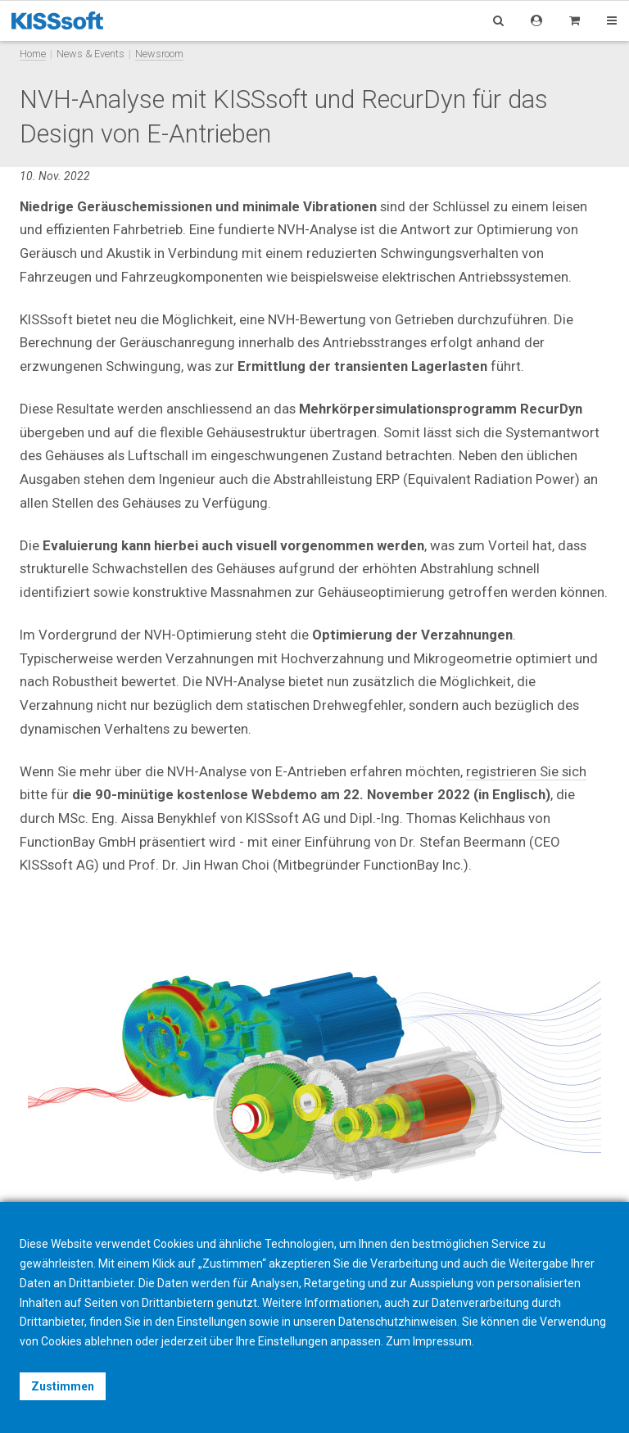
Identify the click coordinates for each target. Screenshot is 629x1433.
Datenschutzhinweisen (397, 1321)
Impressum (442, 1341)
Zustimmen (62, 1386)
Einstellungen (293, 1341)
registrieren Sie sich (526, 771)
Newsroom (159, 53)
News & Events (90, 53)
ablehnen (108, 1341)
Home (33, 53)
